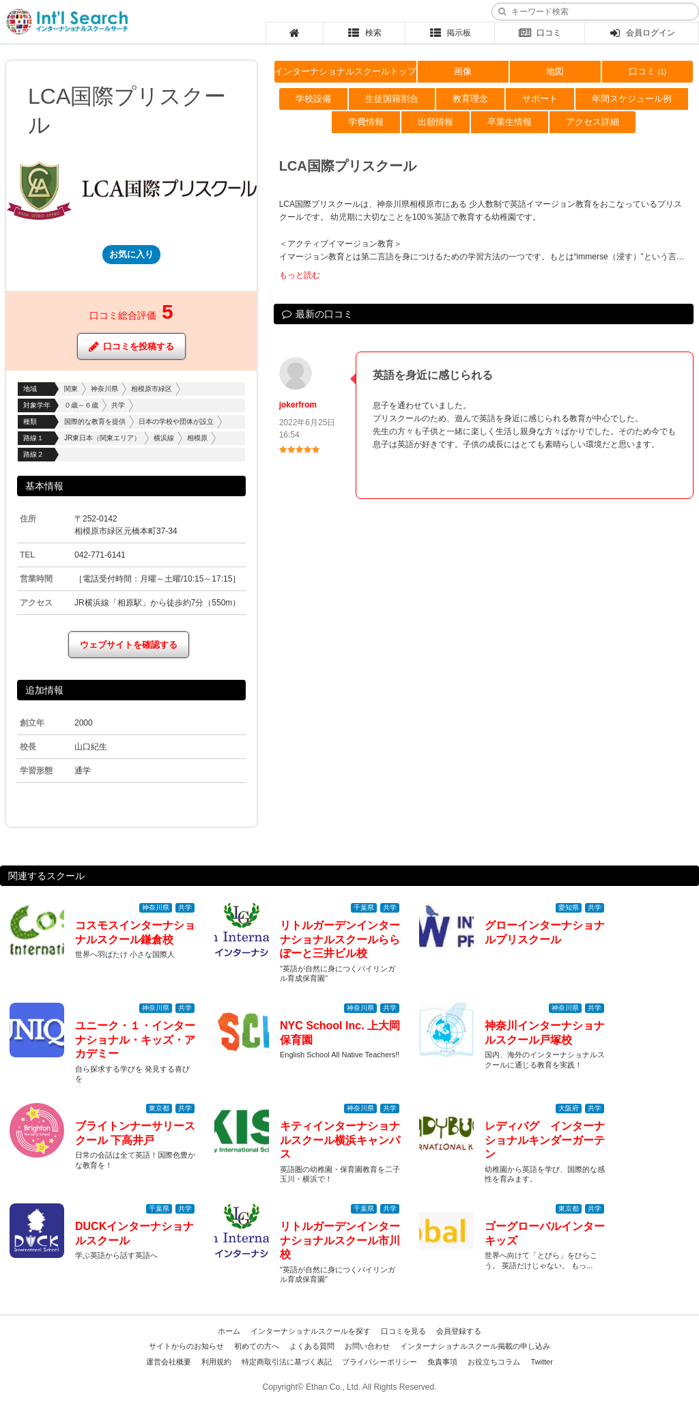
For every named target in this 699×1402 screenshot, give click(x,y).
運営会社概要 (168, 1362)
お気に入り (131, 254)
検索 (364, 33)
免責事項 (442, 1362)
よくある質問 (311, 1346)
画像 (463, 71)
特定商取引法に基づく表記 (287, 1362)
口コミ (539, 33)
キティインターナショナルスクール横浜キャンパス (340, 1140)
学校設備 (313, 99)
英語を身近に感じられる (433, 375)
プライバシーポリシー (379, 1362)
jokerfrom (298, 405)
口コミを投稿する (131, 346)
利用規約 (216, 1362)
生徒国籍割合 (391, 99)
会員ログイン (641, 33)
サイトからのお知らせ (186, 1346)
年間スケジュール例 (632, 99)
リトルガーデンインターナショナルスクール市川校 (340, 1240)
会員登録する (458, 1331)
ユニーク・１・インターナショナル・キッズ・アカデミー (135, 1040)
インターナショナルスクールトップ (345, 71)
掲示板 (449, 33)
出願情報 (435, 122)
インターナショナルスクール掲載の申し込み (475, 1346)
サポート (540, 99)
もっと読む (299, 275)
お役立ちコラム (494, 1362)
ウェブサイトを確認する (128, 645)
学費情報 (366, 122)
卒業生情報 (509, 122)
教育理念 (470, 99)
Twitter (541, 1362)
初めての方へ (256, 1346)
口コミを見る (403, 1331)
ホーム (229, 1331)
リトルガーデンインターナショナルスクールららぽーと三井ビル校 (340, 939)
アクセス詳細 (592, 122)
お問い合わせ (367, 1346)
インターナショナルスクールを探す (311, 1331)
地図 (555, 71)
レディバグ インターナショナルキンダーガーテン (545, 1140)
